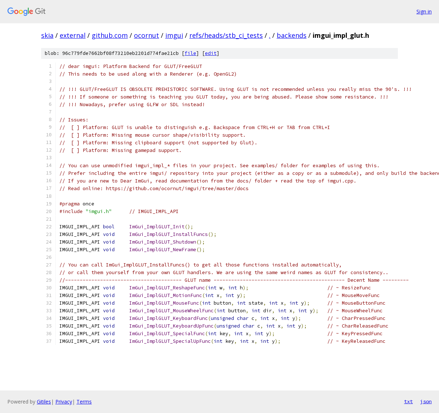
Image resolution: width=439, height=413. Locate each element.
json (426, 401)
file (190, 53)
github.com (110, 35)
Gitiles (44, 401)
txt (408, 401)
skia (47, 35)
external (73, 35)
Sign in (424, 11)
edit (211, 53)
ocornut (146, 35)
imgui (174, 35)
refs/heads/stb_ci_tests (226, 35)
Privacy (63, 401)
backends (291, 35)
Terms (84, 401)
